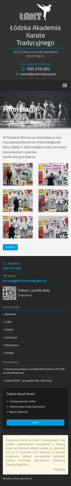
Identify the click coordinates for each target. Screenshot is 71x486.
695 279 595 (35, 69)
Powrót (10, 247)
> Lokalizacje (10, 337)
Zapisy (35, 422)
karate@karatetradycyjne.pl (36, 74)
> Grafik (7, 322)
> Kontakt (8, 353)
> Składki (8, 329)
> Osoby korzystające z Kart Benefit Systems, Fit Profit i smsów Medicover (34, 371)
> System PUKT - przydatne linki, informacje (27, 380)
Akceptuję (59, 469)
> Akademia (9, 314)
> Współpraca (11, 345)
